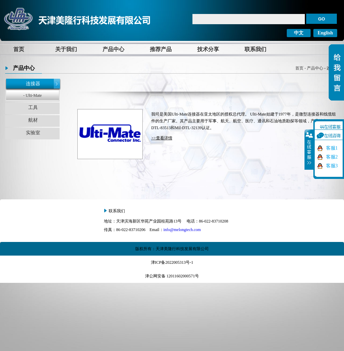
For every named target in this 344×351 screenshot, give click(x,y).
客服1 (332, 148)
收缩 (309, 149)
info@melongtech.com (182, 229)
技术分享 (208, 49)
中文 (298, 32)
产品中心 (113, 49)
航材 (33, 120)
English (325, 32)
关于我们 (66, 49)
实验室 (33, 132)
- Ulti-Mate (32, 95)
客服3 (332, 165)
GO (321, 18)
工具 (33, 107)
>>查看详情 (161, 138)
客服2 (332, 156)
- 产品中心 (313, 68)
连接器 (33, 83)
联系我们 (255, 49)
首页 (18, 49)
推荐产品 (161, 49)
